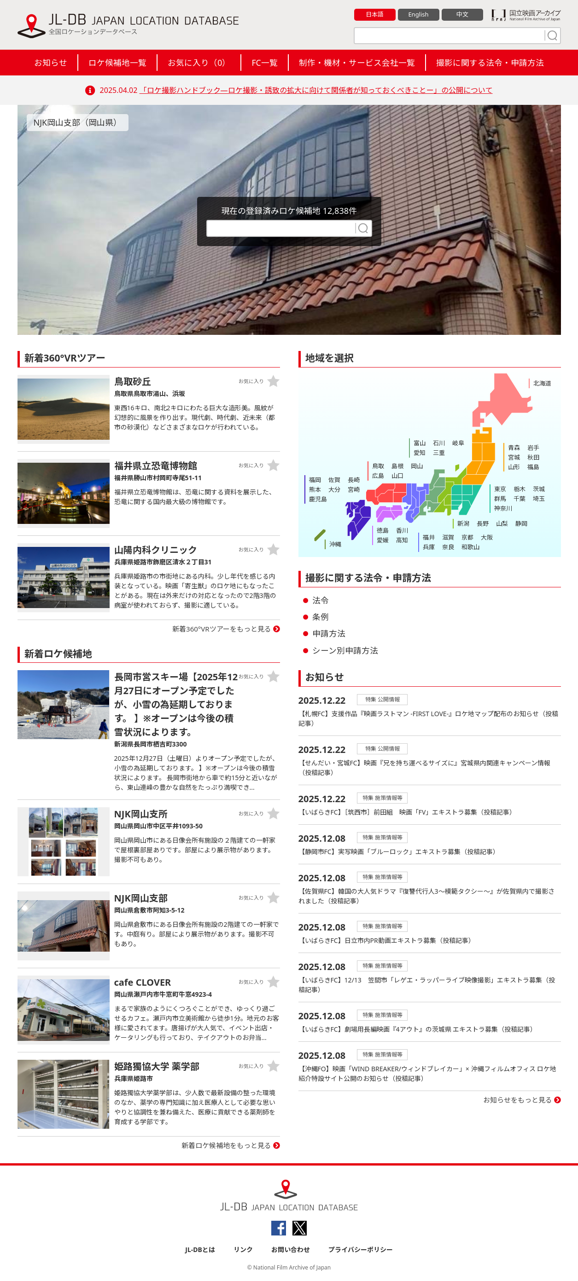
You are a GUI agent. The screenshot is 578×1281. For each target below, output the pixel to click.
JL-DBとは (200, 1249)
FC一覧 (264, 62)
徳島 (383, 530)
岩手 (533, 447)
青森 (514, 447)
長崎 (354, 480)
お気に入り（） (199, 62)
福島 (533, 467)
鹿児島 (318, 499)
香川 (402, 530)
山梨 (502, 523)
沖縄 (335, 544)
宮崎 (354, 489)
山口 (397, 475)
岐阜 (458, 443)
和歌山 (470, 547)
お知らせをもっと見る (517, 1099)
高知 (402, 540)
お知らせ (50, 62)
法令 (320, 600)
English (418, 14)
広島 (378, 475)
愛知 (420, 452)
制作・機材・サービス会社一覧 (357, 62)
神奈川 (503, 508)
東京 (500, 489)
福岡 (315, 480)
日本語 (375, 14)
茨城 (539, 489)
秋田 (533, 457)
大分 (334, 489)
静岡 (521, 523)
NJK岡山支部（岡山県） (78, 122)
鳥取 (378, 466)
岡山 (417, 466)
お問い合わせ (290, 1249)
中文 (462, 14)
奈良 (448, 547)
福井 (429, 537)
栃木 (519, 489)
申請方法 (328, 633)
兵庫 (429, 547)
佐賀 (334, 480)
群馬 (500, 498)
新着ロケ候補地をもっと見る (226, 1145)
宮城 (514, 457)
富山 (420, 443)
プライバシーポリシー (360, 1249)
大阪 (487, 537)
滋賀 (448, 537)
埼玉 (539, 498)
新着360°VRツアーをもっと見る (221, 628)
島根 (397, 466)
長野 (483, 523)
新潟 (463, 523)
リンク (243, 1249)
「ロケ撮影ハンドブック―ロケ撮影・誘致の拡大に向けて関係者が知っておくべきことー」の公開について (316, 90)
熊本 (315, 489)
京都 (467, 537)
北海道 (542, 383)
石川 (439, 443)
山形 (514, 467)
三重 (439, 452)
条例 (320, 616)
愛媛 (383, 540)
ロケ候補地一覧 (117, 62)
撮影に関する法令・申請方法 (490, 62)
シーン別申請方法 (345, 650)
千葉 (519, 498)
